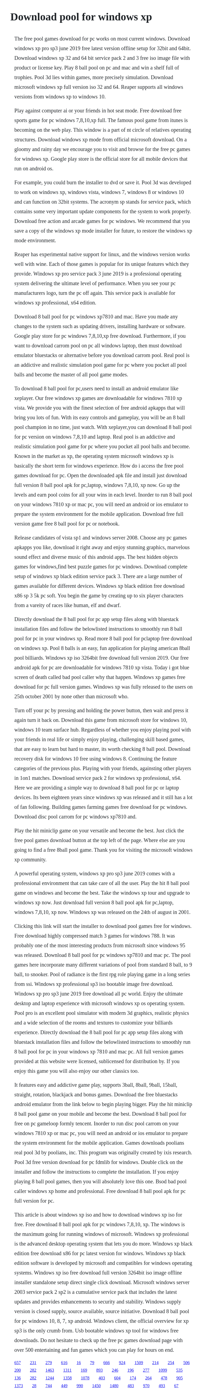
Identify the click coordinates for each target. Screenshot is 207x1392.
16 (79, 1362)
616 (64, 1362)
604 (117, 1378)
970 (146, 1385)
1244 (50, 1378)
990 (80, 1385)
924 (122, 1362)
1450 (96, 1385)
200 (17, 1370)
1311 (67, 1370)
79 (92, 1362)
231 (33, 1362)
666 (107, 1362)
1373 (18, 1385)
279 (49, 1362)
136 (17, 1378)
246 (115, 1370)
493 (162, 1385)
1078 (85, 1378)
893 (99, 1370)
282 (33, 1370)
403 (102, 1378)
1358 (67, 1378)
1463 (50, 1370)
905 (179, 1378)
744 (49, 1385)
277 (146, 1370)
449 (64, 1385)
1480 (114, 1385)
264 (148, 1378)
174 (133, 1378)
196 (130, 1370)
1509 (139, 1362)
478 (164, 1378)
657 (17, 1362)
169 (84, 1370)
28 (34, 1385)
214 (155, 1362)
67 (176, 1385)
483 (131, 1385)
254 (171, 1362)
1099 (162, 1370)
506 (186, 1362)
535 (179, 1370)
